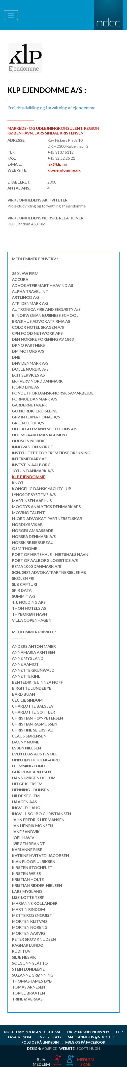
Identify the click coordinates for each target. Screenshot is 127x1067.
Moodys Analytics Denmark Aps (46, 506)
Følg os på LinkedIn (40, 1042)
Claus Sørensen (29, 736)
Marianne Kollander (35, 903)
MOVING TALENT (28, 512)
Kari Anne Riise (27, 849)
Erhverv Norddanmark (37, 381)
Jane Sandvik (26, 831)
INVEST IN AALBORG (31, 464)
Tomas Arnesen (28, 987)
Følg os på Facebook (85, 1042)
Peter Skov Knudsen (34, 939)
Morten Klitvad (29, 921)
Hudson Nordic (29, 440)
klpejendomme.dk (64, 170)
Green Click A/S (28, 422)
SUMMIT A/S (23, 596)
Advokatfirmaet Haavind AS (42, 285)
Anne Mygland (27, 658)
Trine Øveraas (27, 999)
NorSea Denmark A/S (34, 536)
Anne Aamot (25, 664)
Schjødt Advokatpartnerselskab (49, 572)
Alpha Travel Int (30, 291)
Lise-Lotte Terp (28, 897)
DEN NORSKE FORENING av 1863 (43, 339)
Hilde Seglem (26, 795)
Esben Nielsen (26, 747)
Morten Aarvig (28, 933)
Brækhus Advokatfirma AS (41, 321)
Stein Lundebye (28, 969)
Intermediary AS (29, 458)
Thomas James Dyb (32, 981)
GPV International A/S (36, 416)
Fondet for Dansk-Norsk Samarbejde (53, 393)
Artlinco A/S (25, 297)
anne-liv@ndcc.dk (96, 1037)
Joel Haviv (23, 837)
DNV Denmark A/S (30, 363)
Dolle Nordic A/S (30, 369)
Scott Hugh (88, 1048)
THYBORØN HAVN (29, 614)
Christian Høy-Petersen (37, 718)
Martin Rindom (28, 909)
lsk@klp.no (57, 164)
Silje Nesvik (24, 957)
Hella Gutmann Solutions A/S (44, 428)
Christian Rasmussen (34, 724)
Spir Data (22, 590)
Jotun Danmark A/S (33, 470)
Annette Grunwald (33, 670)
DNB (16, 357)
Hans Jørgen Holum (34, 777)
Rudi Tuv (21, 951)
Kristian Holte (28, 879)
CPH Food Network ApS (37, 333)
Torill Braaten (28, 993)
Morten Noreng (29, 927)
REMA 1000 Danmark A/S (36, 566)
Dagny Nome (25, 741)
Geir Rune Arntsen (31, 771)
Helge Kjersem (27, 783)
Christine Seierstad (33, 730)
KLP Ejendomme (28, 476)
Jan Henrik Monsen (32, 825)
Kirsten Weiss (26, 873)
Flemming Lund (28, 765)
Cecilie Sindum (27, 700)
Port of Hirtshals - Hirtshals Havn (50, 554)
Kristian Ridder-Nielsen (37, 885)
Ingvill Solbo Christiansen (41, 813)
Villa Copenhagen (31, 620)
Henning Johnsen (30, 789)
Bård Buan (23, 694)
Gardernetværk (29, 404)
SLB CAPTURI (24, 584)
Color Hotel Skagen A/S (38, 327)
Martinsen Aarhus (32, 500)
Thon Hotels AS (29, 608)
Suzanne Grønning (32, 975)
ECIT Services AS (28, 375)
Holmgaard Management (40, 434)
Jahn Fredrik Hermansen (38, 819)
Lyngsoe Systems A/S (34, 494)
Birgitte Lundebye (31, 688)
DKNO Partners (28, 345)
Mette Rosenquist (32, 915)
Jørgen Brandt (28, 843)
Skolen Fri (23, 578)
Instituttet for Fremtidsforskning (51, 452)
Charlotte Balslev (33, 706)
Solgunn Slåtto (30, 963)
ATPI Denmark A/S (30, 303)
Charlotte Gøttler (33, 712)
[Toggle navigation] (11, 15)
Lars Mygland (27, 891)
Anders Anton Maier (34, 646)
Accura (20, 279)
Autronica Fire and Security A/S (46, 309)
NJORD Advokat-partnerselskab (47, 518)
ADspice (49, 1048)
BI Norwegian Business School (45, 315)
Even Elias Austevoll (35, 753)
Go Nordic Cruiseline (35, 410)
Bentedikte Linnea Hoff (37, 682)
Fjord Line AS (25, 387)
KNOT (18, 482)
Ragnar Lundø (28, 945)
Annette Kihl (26, 676)
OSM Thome (24, 548)
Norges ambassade (32, 530)
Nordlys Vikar (27, 524)
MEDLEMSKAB (85, 1062)
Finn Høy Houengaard (36, 759)
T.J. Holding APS (29, 602)
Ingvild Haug (26, 807)
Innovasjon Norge (32, 446)
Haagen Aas (24, 801)
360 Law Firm (25, 273)
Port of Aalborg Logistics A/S (45, 560)
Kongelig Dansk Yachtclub (41, 488)
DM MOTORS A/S (28, 351)
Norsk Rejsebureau (33, 542)
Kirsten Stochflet (32, 867)
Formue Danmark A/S (34, 399)
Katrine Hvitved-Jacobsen (40, 855)
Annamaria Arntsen (33, 652)
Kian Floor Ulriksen (33, 861)
